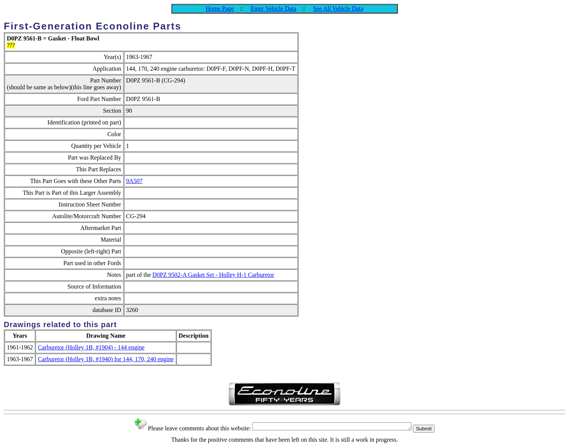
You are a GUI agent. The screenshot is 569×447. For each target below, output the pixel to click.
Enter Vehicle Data (274, 8)
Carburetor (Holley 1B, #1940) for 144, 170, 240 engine (105, 359)
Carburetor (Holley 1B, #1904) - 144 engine (91, 347)
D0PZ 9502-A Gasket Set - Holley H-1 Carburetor (213, 275)
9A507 (134, 181)
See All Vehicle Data (338, 8)
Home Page (219, 8)
